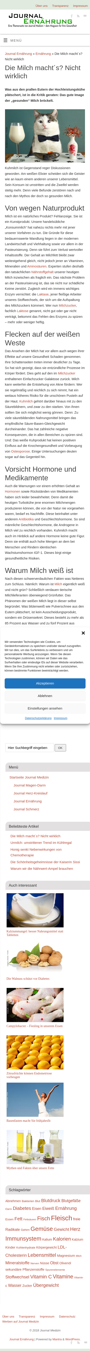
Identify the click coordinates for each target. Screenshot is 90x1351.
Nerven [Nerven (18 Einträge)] (35, 1263)
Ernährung (43, 54)
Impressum (60, 718)
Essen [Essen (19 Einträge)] (9, 1219)
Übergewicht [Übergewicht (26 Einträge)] (46, 1285)
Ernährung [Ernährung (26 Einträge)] (66, 1208)
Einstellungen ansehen (45, 708)
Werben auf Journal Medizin (20, 1321)
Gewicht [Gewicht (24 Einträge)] (61, 1229)
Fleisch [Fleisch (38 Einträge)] (61, 1218)
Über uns (42, 6)
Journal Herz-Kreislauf (30, 793)
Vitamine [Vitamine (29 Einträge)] (63, 1277)
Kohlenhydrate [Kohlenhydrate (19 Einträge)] (25, 1247)
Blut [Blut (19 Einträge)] (37, 1201)
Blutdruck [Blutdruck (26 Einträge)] (50, 1200)
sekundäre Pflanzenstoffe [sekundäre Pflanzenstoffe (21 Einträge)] (24, 1269)
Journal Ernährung (18, 54)
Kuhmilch (26, 401)
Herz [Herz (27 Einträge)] (75, 1229)
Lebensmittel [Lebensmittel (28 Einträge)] (42, 1255)
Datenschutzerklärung (38, 718)
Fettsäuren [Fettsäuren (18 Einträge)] (29, 1219)
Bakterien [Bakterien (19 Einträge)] (28, 1201)
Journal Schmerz (26, 809)
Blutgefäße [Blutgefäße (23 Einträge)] (70, 1200)
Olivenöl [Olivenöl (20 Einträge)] (65, 1263)
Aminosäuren (36, 266)
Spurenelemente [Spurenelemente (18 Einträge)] (55, 1269)
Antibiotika (26, 519)
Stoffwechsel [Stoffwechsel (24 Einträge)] (17, 1277)
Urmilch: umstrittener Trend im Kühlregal (41, 843)
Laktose (22, 311)
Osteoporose (20, 451)
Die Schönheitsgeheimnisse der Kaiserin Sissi (45, 862)
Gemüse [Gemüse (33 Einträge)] (42, 1229)
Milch (58, 584)
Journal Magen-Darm (30, 785)
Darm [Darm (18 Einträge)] (8, 1208)
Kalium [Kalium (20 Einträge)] (47, 1239)
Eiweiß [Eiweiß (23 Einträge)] (48, 1208)
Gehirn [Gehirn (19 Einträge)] (25, 1229)
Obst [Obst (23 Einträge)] (54, 1263)
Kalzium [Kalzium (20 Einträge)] (77, 1239)
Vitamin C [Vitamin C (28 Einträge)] (41, 1277)
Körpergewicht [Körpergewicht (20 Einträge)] (46, 1247)
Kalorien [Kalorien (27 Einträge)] (62, 1239)
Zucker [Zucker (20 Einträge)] (27, 1285)
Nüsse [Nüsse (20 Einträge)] (44, 1263)
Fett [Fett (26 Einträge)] (19, 1218)
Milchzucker (67, 305)
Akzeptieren (45, 683)
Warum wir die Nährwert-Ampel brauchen (41, 868)
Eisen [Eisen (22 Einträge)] (36, 1208)
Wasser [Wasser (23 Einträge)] (14, 1285)
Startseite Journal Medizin (29, 777)
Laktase (43, 294)
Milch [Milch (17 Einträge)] (79, 1255)
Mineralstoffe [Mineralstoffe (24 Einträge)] (17, 1262)
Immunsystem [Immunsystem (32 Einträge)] (23, 1238)
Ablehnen (45, 696)
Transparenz (60, 6)
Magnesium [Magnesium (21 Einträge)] (66, 1255)
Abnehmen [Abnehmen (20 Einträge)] (13, 1201)
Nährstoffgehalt (42, 272)
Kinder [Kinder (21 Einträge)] (10, 1247)
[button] (83, 633)
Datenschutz (67, 1316)
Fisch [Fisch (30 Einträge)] (43, 1218)
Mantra (57, 1339)
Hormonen (12, 491)
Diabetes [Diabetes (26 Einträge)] (22, 1208)
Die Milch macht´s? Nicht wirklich (35, 836)
